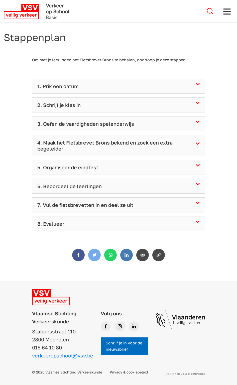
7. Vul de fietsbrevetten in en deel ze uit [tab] (85, 205)
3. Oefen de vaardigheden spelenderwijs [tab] (85, 124)
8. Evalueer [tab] (50, 224)
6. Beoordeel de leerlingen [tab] (69, 186)
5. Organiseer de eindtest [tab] (67, 167)
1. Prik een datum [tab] (58, 86)
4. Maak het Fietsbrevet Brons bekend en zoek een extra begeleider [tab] (105, 146)
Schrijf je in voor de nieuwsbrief (124, 346)
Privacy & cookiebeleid (129, 372)
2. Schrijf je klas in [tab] (59, 105)
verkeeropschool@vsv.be (62, 355)
